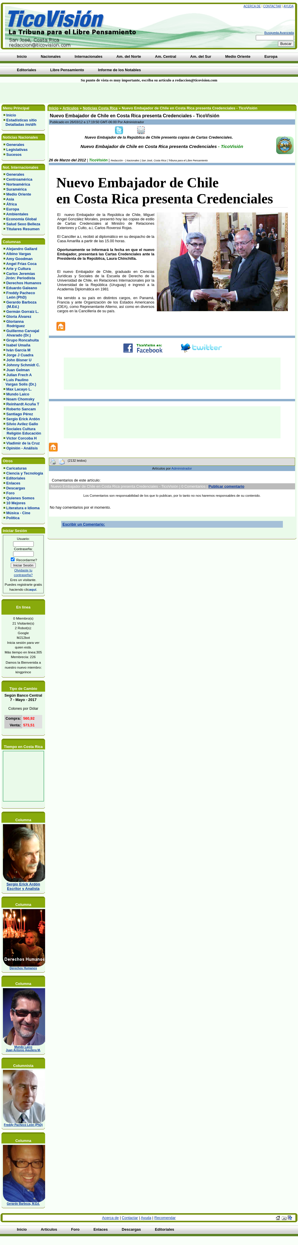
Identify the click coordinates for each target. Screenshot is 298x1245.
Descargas (15, 488)
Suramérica (16, 189)
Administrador (181, 468)
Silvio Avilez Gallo (22, 424)
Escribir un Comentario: (84, 524)
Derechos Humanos (23, 283)
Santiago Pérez (19, 414)
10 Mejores (16, 503)
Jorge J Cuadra (19, 355)
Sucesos (14, 154)
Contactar (272, 6)
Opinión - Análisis (22, 448)
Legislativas (17, 149)
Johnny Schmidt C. (23, 365)
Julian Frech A (19, 375)
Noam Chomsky (20, 399)
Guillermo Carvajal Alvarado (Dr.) (21, 333)
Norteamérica (18, 184)
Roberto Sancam (21, 409)
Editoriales (15, 478)
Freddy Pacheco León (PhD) (19, 295)
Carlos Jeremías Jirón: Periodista (19, 275)
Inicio (11, 115)
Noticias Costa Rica (100, 108)
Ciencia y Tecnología (24, 473)
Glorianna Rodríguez (14, 323)
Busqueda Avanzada (279, 32)
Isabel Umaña (18, 345)
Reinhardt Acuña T (22, 404)
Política (13, 518)
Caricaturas (16, 468)
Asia (10, 199)
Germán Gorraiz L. (22, 311)
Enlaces (13, 483)
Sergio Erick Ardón (23, 419)
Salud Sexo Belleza (23, 224)
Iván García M (18, 350)
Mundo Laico (17, 394)
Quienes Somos (20, 498)
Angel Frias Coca (21, 263)
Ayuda (288, 6)
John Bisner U (19, 360)
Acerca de (252, 6)
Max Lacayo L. (19, 389)
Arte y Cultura (18, 268)
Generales (15, 144)
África (11, 204)
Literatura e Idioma (23, 508)
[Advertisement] (71, 93)
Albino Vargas (18, 254)
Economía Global (21, 219)
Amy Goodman (19, 259)
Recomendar (164, 1218)
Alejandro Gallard (21, 249)
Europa (12, 209)
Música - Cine (18, 513)
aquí (32, 589)
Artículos (71, 108)
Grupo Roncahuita (22, 340)
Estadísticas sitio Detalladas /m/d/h (20, 122)
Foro (10, 493)
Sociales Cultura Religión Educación (22, 431)
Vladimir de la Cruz (23, 443)
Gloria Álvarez (18, 316)
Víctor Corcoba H (21, 438)
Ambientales (17, 214)
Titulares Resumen (23, 229)
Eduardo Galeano (21, 288)
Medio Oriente (18, 194)
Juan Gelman (18, 370)
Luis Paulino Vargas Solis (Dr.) (19, 382)
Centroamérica (19, 179)
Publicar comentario (226, 486)
